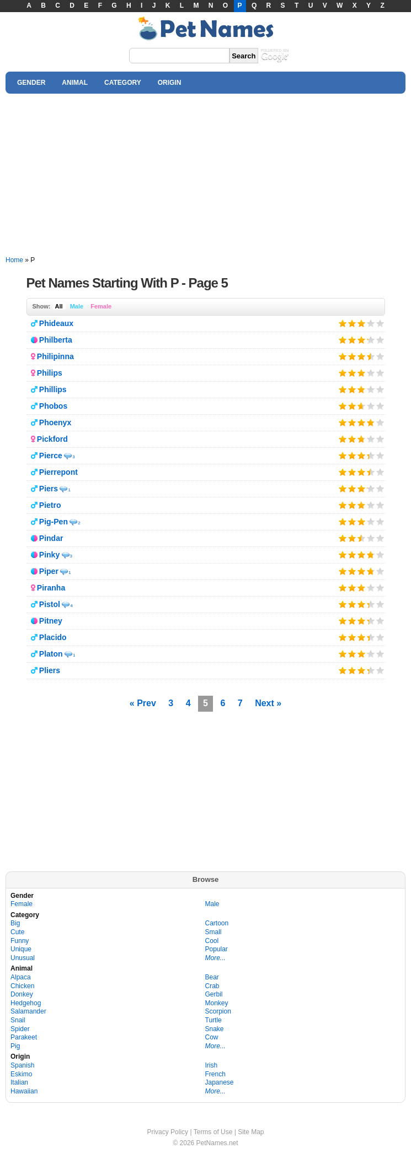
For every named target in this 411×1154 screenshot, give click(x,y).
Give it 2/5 (352, 323)
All (59, 306)
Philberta (55, 339)
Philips (49, 373)
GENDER (31, 82)
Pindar (51, 538)
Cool (212, 941)
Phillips (53, 389)
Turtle (213, 1020)
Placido (53, 637)
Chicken (22, 986)
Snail (17, 1020)
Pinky (49, 554)
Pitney (50, 620)
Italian (19, 1082)
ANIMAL (75, 82)
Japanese (219, 1082)
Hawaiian (24, 1091)
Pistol (49, 604)
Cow (211, 1037)
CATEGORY (122, 82)
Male (76, 306)
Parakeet (23, 1037)
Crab (212, 986)
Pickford (52, 439)
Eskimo (21, 1074)
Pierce (50, 455)
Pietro (50, 505)
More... (215, 958)
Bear (212, 977)
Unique (20, 949)
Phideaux (56, 323)
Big (15, 923)
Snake (214, 1029)
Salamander (28, 1011)
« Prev (143, 703)
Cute (17, 932)
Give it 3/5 (361, 323)
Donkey (21, 994)
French (215, 1074)
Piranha (51, 587)
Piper (48, 571)
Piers (48, 488)
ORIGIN (170, 82)
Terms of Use (213, 1132)
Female (100, 306)
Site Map (251, 1132)
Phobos (53, 406)
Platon (51, 653)
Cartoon (217, 923)
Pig (15, 1046)
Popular (216, 949)
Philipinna (55, 356)
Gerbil (214, 994)
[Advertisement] (205, 175)
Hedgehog (25, 1003)
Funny (19, 941)
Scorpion (218, 1011)
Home (14, 260)
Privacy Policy (167, 1132)
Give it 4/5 (371, 323)
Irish (211, 1065)
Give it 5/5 (380, 323)
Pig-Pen (53, 521)
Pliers (49, 670)
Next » (268, 703)
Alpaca (20, 977)
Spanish (22, 1065)
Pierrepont (58, 472)
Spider (20, 1029)
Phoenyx (55, 422)
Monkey (216, 1003)
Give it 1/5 (343, 323)
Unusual (22, 958)
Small (213, 932)
